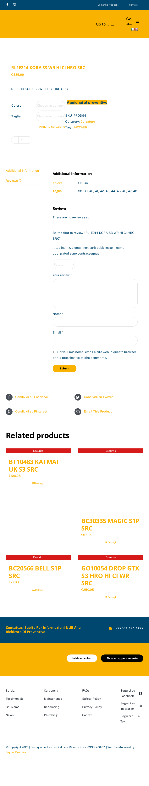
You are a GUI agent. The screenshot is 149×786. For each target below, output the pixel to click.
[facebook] (7, 4)
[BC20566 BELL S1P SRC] (38, 558)
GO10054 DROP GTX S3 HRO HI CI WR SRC (110, 575)
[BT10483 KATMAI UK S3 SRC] (38, 451)
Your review (62, 275)
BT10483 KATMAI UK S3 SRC (33, 465)
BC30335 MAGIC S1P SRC (110, 524)
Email (58, 332)
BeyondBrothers (16, 752)
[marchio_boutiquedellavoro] (24, 19)
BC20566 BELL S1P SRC (35, 572)
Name (58, 314)
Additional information (22, 170)
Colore (16, 105)
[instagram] (14, 4)
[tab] (23, 171)
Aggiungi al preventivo (87, 102)
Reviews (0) (14, 180)
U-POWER (80, 127)
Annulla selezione (52, 126)
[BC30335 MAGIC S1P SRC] (110, 480)
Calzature (88, 121)
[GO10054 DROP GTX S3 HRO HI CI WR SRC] (110, 558)
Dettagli (39, 483)
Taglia (15, 116)
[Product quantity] (21, 140)
